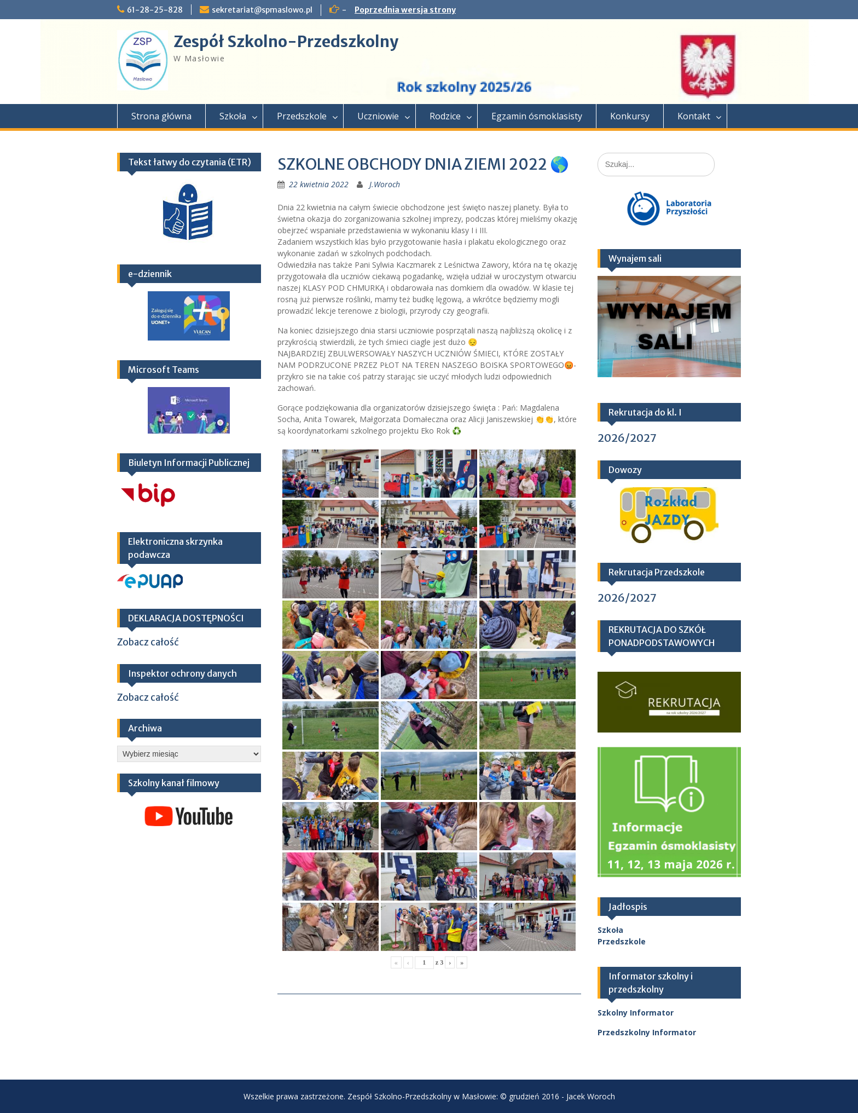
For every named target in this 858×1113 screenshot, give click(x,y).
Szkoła (232, 116)
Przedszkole (302, 116)
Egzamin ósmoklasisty (536, 116)
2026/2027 (627, 438)
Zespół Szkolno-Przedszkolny (285, 41)
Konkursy (630, 116)
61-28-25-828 (155, 10)
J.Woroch (384, 184)
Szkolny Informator (636, 1012)
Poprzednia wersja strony (405, 10)
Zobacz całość (148, 642)
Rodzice (445, 116)
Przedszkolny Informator (647, 1032)
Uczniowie (378, 116)
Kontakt (693, 116)
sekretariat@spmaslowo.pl (262, 10)
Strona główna (161, 116)
